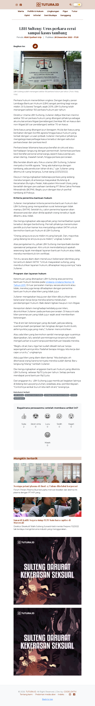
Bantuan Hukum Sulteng (33, 395)
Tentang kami (26, 694)
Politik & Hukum (35, 11)
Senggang (65, 15)
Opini (27, 15)
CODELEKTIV (70, 692)
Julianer (73, 395)
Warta (21, 11)
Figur (65, 11)
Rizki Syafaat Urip (33, 37)
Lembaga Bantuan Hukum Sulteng (57, 395)
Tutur (74, 11)
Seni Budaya (50, 15)
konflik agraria (19, 398)
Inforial (37, 15)
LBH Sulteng (18, 395)
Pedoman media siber (45, 694)
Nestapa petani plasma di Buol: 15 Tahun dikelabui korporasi (46, 486)
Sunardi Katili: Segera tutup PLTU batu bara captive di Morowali (42, 521)
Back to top (47, 699)
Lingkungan (53, 11)
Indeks (61, 694)
